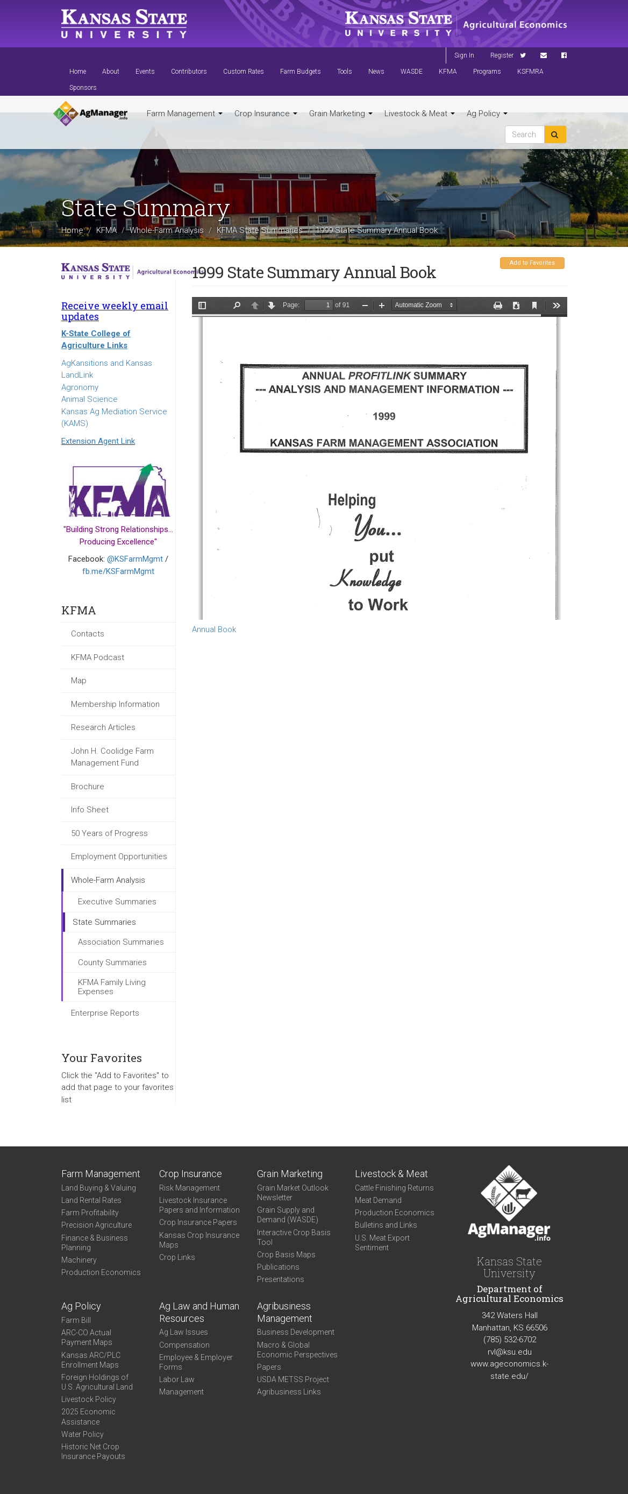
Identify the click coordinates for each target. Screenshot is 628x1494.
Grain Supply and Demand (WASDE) (287, 1215)
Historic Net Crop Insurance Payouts (93, 1451)
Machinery (79, 1260)
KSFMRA (530, 71)
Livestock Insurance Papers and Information (199, 1205)
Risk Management (189, 1188)
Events (145, 71)
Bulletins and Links (386, 1225)
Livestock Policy (88, 1399)
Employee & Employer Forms (196, 1362)
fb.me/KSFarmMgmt (118, 571)
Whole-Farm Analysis (167, 230)
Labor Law (177, 1379)
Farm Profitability (90, 1212)
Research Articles (103, 727)
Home (77, 71)
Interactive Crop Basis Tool (294, 1237)
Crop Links (177, 1257)
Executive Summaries (117, 902)
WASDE (412, 71)
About (110, 71)
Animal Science (89, 399)
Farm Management (185, 113)
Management (181, 1391)
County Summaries (112, 962)
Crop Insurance (265, 113)
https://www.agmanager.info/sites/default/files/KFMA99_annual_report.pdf (379, 458)
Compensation (184, 1345)
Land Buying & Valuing (98, 1188)
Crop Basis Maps (286, 1254)
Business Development (295, 1332)
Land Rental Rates (91, 1200)
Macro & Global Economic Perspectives (297, 1350)
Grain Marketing (341, 113)
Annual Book (214, 629)
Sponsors (83, 87)
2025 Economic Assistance (88, 1416)
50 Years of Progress (109, 833)
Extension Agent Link (98, 441)
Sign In (464, 55)
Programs (487, 71)
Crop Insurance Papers (198, 1222)
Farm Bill (76, 1320)
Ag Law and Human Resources (199, 1312)
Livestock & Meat (419, 113)
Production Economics (101, 1272)
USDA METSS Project (293, 1379)
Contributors (189, 71)
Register (501, 55)
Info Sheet (90, 810)
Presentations (280, 1279)
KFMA (448, 71)
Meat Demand (378, 1200)
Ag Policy (487, 113)
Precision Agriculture (96, 1225)
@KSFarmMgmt (135, 559)
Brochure (87, 786)
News (376, 71)
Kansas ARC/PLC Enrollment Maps (90, 1360)
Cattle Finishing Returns (394, 1188)
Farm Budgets (300, 71)
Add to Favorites (532, 262)
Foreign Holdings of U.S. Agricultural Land (97, 1382)
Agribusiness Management (284, 1312)
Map (79, 680)
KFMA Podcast (97, 657)
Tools (344, 71)
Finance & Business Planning (94, 1243)
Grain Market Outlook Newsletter (293, 1193)
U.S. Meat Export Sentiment (382, 1243)
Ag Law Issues (183, 1332)
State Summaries (104, 922)
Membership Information (115, 704)
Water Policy (82, 1434)
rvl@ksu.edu (510, 1352)
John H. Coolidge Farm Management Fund (112, 757)
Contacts (87, 634)
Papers (269, 1367)
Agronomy (79, 387)
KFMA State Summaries (260, 230)
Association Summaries (121, 942)
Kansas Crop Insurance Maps (199, 1240)
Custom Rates (243, 71)
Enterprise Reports (105, 1013)
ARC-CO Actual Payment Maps (86, 1337)
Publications (278, 1267)
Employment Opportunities (119, 856)
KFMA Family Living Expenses (112, 987)
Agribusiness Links (289, 1391)
